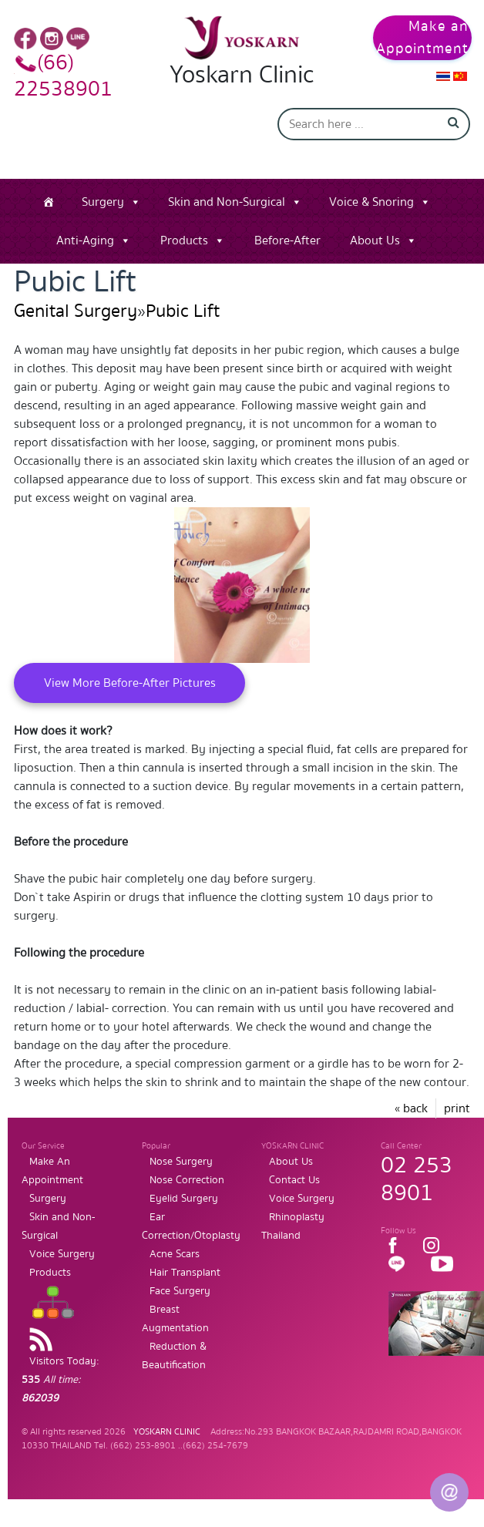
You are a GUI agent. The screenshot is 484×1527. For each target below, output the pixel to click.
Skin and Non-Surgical (226, 202)
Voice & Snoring (371, 202)
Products (184, 240)
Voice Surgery (62, 1254)
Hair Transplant (185, 1272)
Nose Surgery (181, 1161)
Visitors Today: (60, 1380)
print (457, 1108)
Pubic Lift (183, 311)
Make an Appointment (422, 37)
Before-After (287, 240)
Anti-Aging (85, 240)
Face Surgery (180, 1291)
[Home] (48, 202)
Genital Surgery (75, 311)
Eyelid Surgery (184, 1198)
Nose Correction (187, 1180)
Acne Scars (175, 1254)
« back (411, 1108)
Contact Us (294, 1180)
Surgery (103, 202)
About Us (375, 240)
